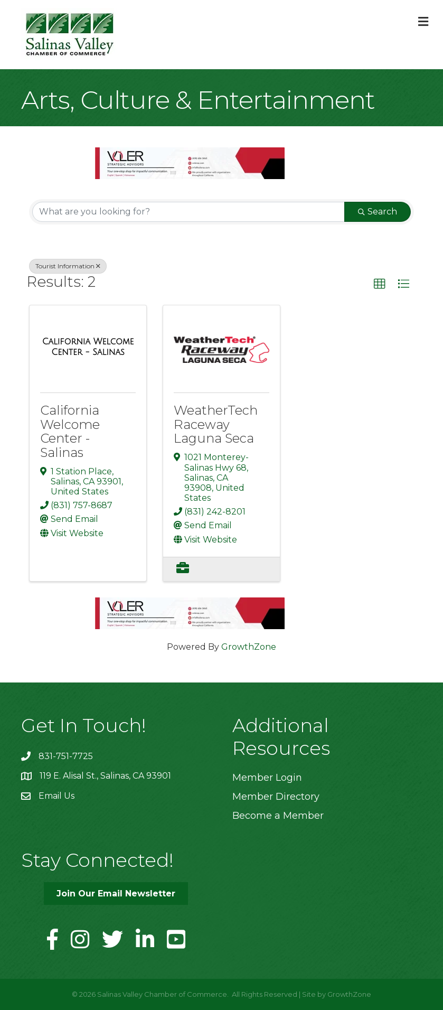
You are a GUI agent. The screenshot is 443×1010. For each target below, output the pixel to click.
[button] (379, 284)
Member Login (267, 777)
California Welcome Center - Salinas (70, 431)
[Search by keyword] (188, 212)
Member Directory (275, 796)
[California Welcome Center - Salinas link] (88, 346)
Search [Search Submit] (377, 212)
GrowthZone (248, 647)
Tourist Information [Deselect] (67, 266)
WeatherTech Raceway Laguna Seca (216, 424)
